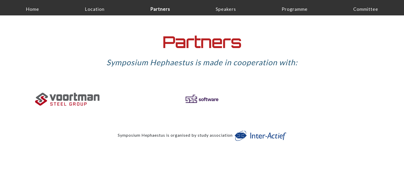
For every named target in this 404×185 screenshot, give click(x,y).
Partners (160, 9)
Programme (295, 9)
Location (95, 9)
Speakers (226, 9)
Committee (365, 9)
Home (32, 9)
